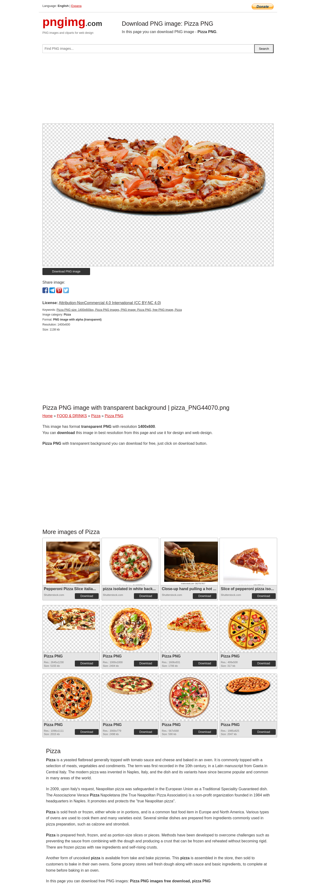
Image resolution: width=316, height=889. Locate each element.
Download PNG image (66, 271)
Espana (76, 6)
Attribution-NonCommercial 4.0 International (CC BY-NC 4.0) (110, 303)
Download (86, 596)
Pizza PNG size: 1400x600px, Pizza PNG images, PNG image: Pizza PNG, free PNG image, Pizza (119, 309)
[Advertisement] (158, 90)
